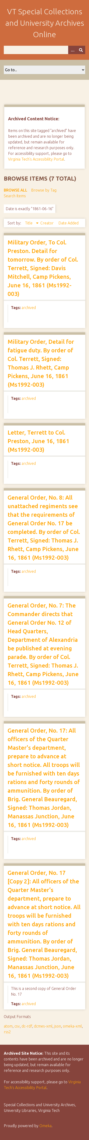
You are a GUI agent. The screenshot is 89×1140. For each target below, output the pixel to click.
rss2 (7, 1032)
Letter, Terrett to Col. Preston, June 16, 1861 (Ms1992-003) (38, 441)
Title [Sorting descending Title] (29, 223)
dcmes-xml (43, 1026)
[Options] (72, 50)
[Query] (44, 50)
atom (8, 1026)
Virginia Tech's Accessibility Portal (36, 159)
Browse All (15, 190)
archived (29, 307)
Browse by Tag (43, 190)
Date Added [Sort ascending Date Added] (68, 223)
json (57, 1026)
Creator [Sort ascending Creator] (47, 223)
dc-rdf (27, 1026)
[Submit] (81, 50)
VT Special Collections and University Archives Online (44, 23)
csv (17, 1026)
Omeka (45, 1126)
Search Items (15, 196)
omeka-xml (72, 1026)
